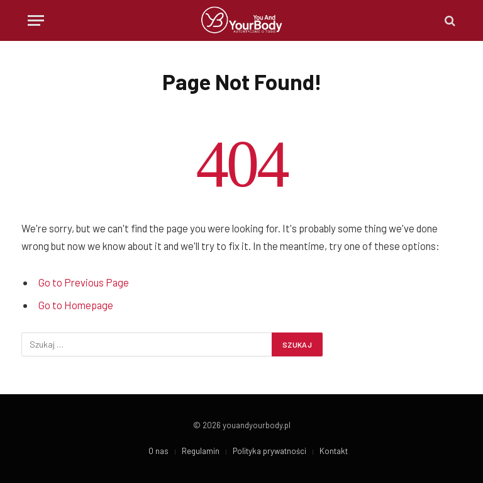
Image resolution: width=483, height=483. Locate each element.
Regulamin (200, 451)
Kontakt (333, 451)
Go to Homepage (75, 304)
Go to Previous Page (83, 282)
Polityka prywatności (269, 451)
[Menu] (36, 20)
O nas (158, 451)
